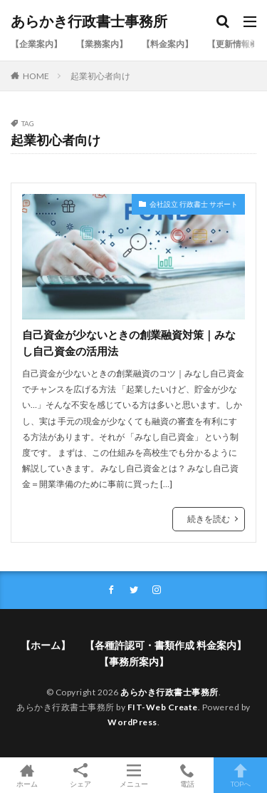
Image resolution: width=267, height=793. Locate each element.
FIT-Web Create (162, 707)
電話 (187, 775)
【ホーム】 (45, 645)
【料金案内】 (167, 44)
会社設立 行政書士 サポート (194, 204)
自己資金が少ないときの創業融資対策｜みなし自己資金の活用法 (129, 342)
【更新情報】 (232, 44)
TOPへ (240, 775)
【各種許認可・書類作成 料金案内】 (165, 645)
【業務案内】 (101, 44)
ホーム (26, 775)
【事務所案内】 (134, 661)
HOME (36, 76)
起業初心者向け (100, 76)
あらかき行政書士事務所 (89, 21)
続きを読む (208, 518)
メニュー (133, 775)
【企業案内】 (36, 44)
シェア (80, 775)
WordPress (132, 722)
